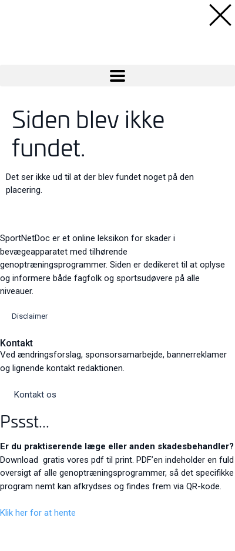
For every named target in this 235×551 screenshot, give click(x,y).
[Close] (9, 528)
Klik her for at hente (38, 512)
